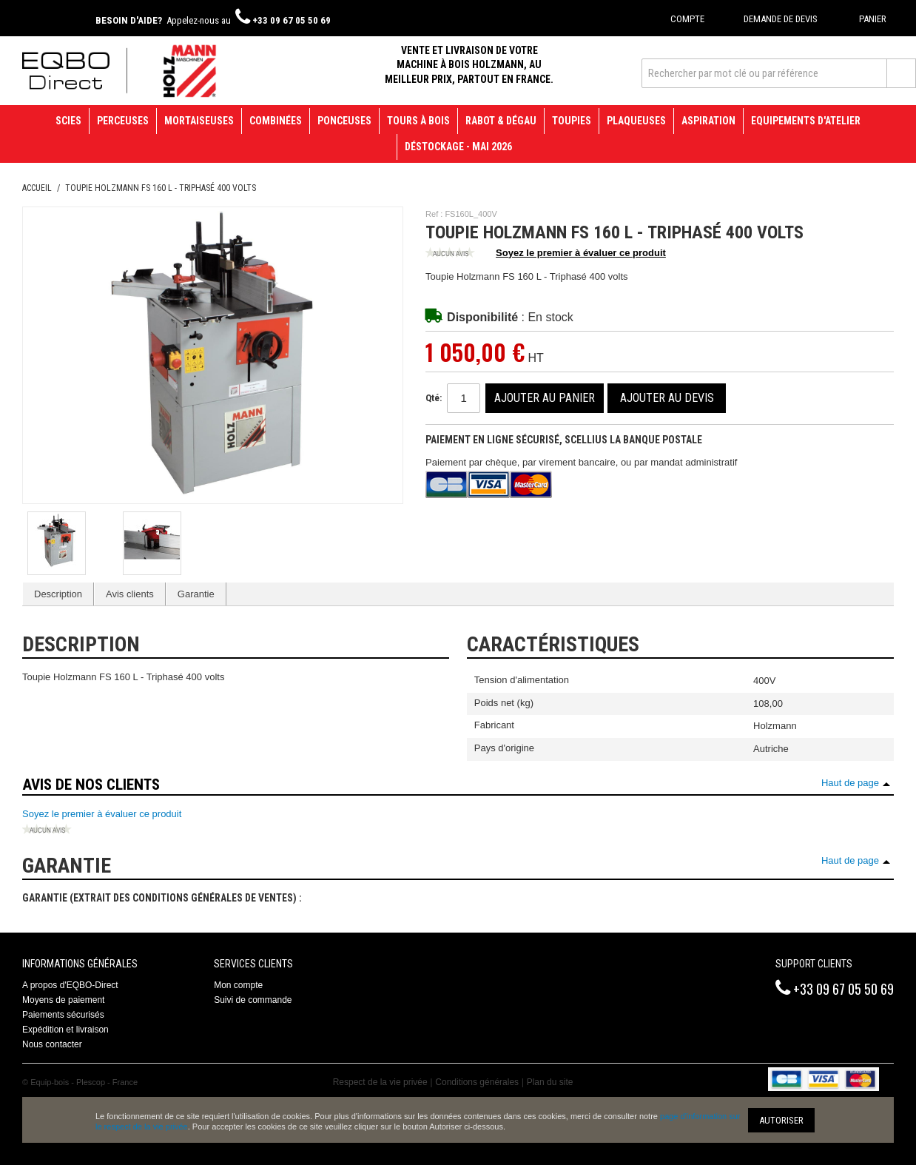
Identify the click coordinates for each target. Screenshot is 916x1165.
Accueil (37, 188)
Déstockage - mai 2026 (458, 146)
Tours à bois (418, 121)
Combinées (275, 121)
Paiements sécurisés (63, 1015)
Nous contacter (52, 1044)
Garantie (196, 594)
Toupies (571, 121)
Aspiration (708, 121)
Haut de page (850, 782)
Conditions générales (477, 1082)
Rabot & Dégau (500, 121)
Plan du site (550, 1082)
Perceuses (123, 121)
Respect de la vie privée (380, 1082)
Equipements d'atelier (806, 121)
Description (58, 594)
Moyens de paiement (63, 1000)
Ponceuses (344, 121)
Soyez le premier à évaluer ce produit (545, 254)
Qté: (433, 397)
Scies (68, 121)
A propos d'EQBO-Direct (70, 985)
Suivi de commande (253, 1000)
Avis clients (130, 594)
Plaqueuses (636, 121)
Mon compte (238, 985)
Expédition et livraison (65, 1029)
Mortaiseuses (199, 121)
